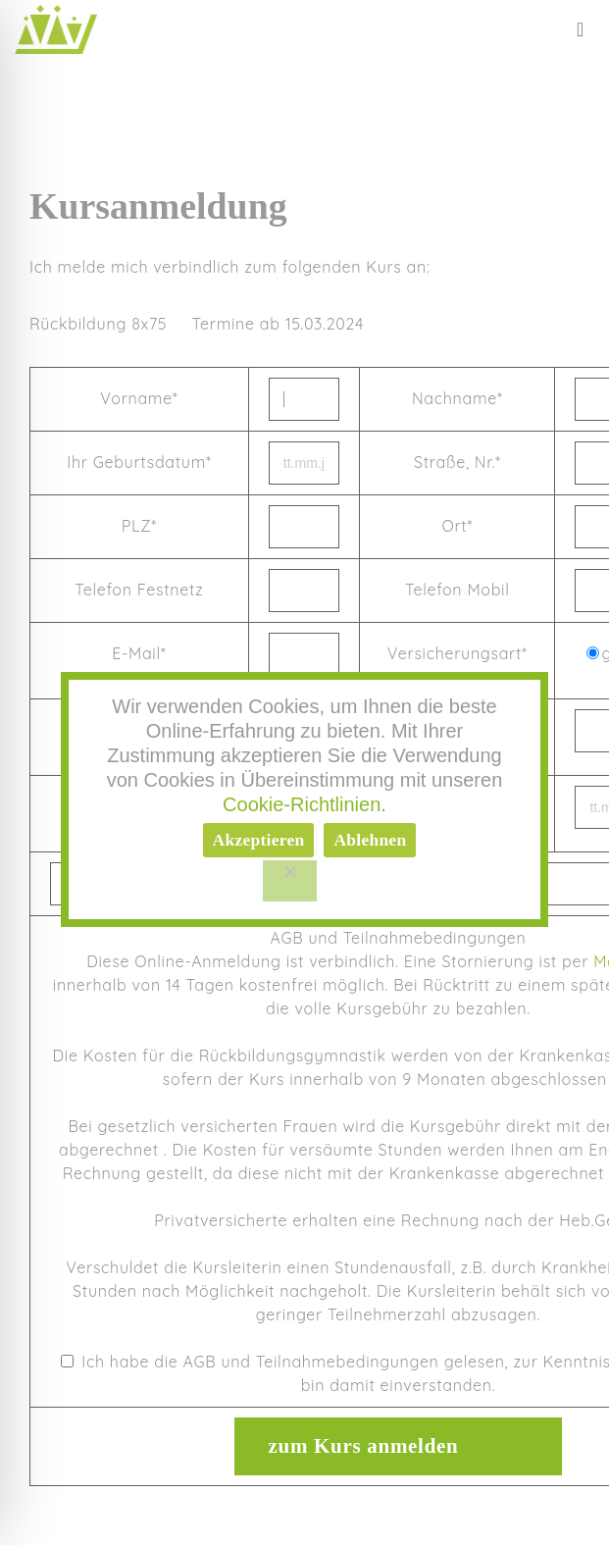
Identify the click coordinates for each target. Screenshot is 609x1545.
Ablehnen (369, 840)
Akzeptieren (259, 840)
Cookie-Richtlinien (302, 804)
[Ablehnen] (290, 880)
